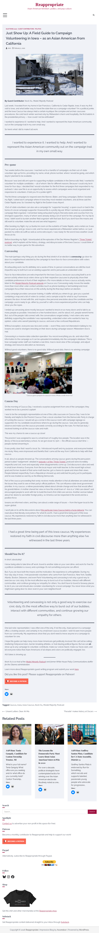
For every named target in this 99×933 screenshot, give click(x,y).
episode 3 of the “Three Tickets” (52, 462)
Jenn (8, 48)
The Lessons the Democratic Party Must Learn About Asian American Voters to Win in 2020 (49, 756)
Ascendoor (62, 930)
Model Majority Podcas (35, 661)
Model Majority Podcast (53, 705)
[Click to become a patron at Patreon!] (16, 684)
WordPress (84, 930)
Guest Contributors (28, 29)
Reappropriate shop (48, 911)
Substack (65, 922)
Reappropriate (49, 4)
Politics (41, 29)
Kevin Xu (38, 705)
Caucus (13, 705)
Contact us (7, 823)
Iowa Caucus (28, 705)
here (77, 669)
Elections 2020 (12, 29)
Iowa (19, 705)
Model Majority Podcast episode (29, 283)
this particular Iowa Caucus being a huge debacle (62, 510)
